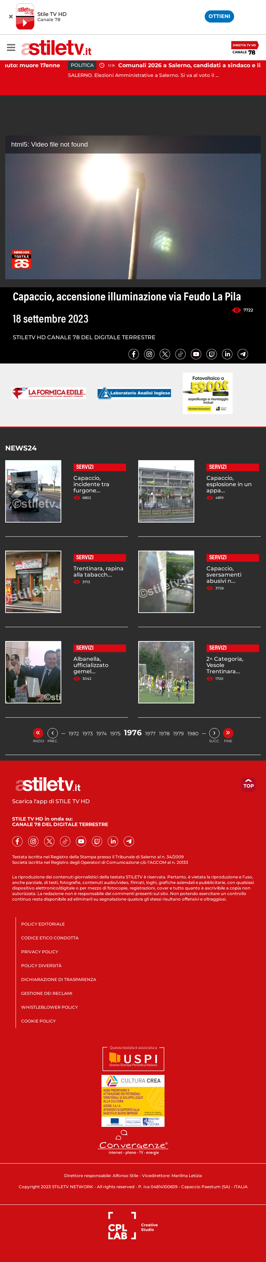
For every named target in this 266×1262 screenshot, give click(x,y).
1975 (115, 733)
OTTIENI (219, 16)
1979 (178, 733)
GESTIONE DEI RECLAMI (46, 993)
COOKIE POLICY (38, 1021)
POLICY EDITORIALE (43, 924)
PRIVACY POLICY (39, 951)
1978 (164, 733)
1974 (101, 733)
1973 (87, 733)
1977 (150, 733)
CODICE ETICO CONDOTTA (50, 937)
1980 (192, 733)
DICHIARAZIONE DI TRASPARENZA (58, 979)
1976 (133, 732)
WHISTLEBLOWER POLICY (49, 1007)
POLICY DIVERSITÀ (41, 965)
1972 (74, 733)
